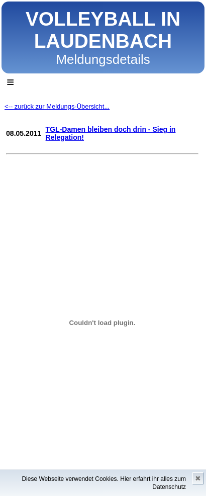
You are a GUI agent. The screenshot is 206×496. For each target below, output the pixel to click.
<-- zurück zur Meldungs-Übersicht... (57, 106)
